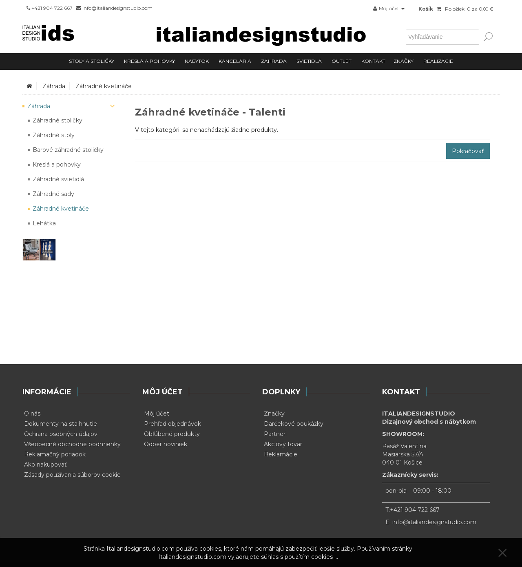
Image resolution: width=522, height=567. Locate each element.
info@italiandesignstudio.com (434, 522)
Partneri (275, 434)
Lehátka (44, 223)
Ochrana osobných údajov (60, 434)
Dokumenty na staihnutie (60, 423)
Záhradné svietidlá (58, 179)
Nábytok (197, 61)
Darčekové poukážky (293, 423)
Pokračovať (468, 151)
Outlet (342, 61)
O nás (32, 413)
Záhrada (274, 61)
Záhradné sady (53, 194)
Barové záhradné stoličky (68, 149)
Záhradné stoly (54, 135)
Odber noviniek (165, 444)
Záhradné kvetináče (103, 86)
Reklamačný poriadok (55, 454)
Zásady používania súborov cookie (72, 474)
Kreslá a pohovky (149, 61)
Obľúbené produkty (172, 434)
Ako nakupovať (45, 464)
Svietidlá (309, 61)
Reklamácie (280, 454)
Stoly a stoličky (91, 61)
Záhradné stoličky (57, 120)
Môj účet (156, 413)
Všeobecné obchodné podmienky (72, 444)
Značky (404, 61)
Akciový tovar (283, 444)
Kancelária (235, 61)
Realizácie (438, 61)
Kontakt (373, 61)
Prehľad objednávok (172, 423)
